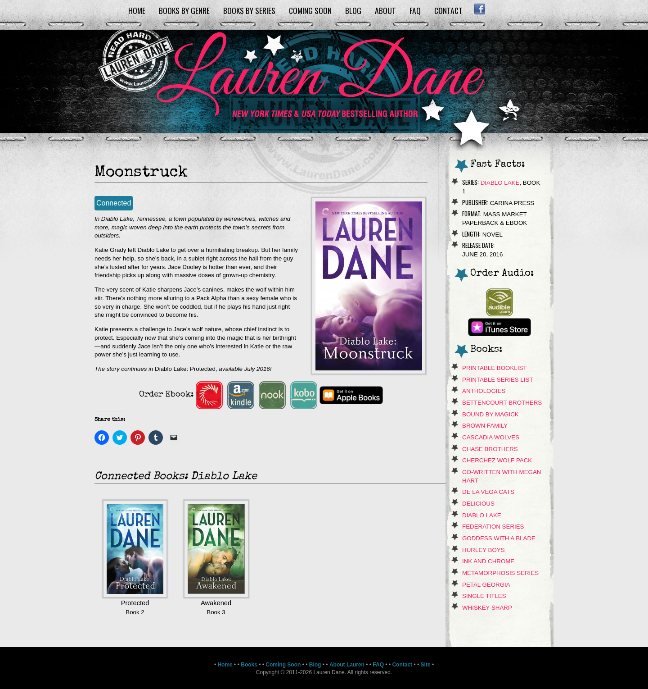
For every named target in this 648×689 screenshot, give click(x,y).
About (385, 10)
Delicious (478, 503)
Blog (353, 10)
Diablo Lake (500, 182)
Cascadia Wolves (490, 437)
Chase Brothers (490, 449)
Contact (448, 10)
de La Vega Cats (488, 491)
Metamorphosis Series (500, 573)
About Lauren (346, 665)
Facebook (479, 9)
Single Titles (484, 596)
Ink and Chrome (488, 561)
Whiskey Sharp (487, 607)
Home (136, 10)
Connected (113, 203)
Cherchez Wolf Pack (497, 460)
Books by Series (249, 10)
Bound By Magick (490, 414)
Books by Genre (184, 10)
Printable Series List (497, 379)
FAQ (415, 10)
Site (426, 665)
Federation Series (493, 526)
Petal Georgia (486, 584)
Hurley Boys (483, 550)
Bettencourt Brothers (502, 402)
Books (249, 665)
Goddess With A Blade (499, 538)
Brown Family (485, 425)
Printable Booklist (494, 368)
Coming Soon (310, 10)
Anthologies (483, 391)
